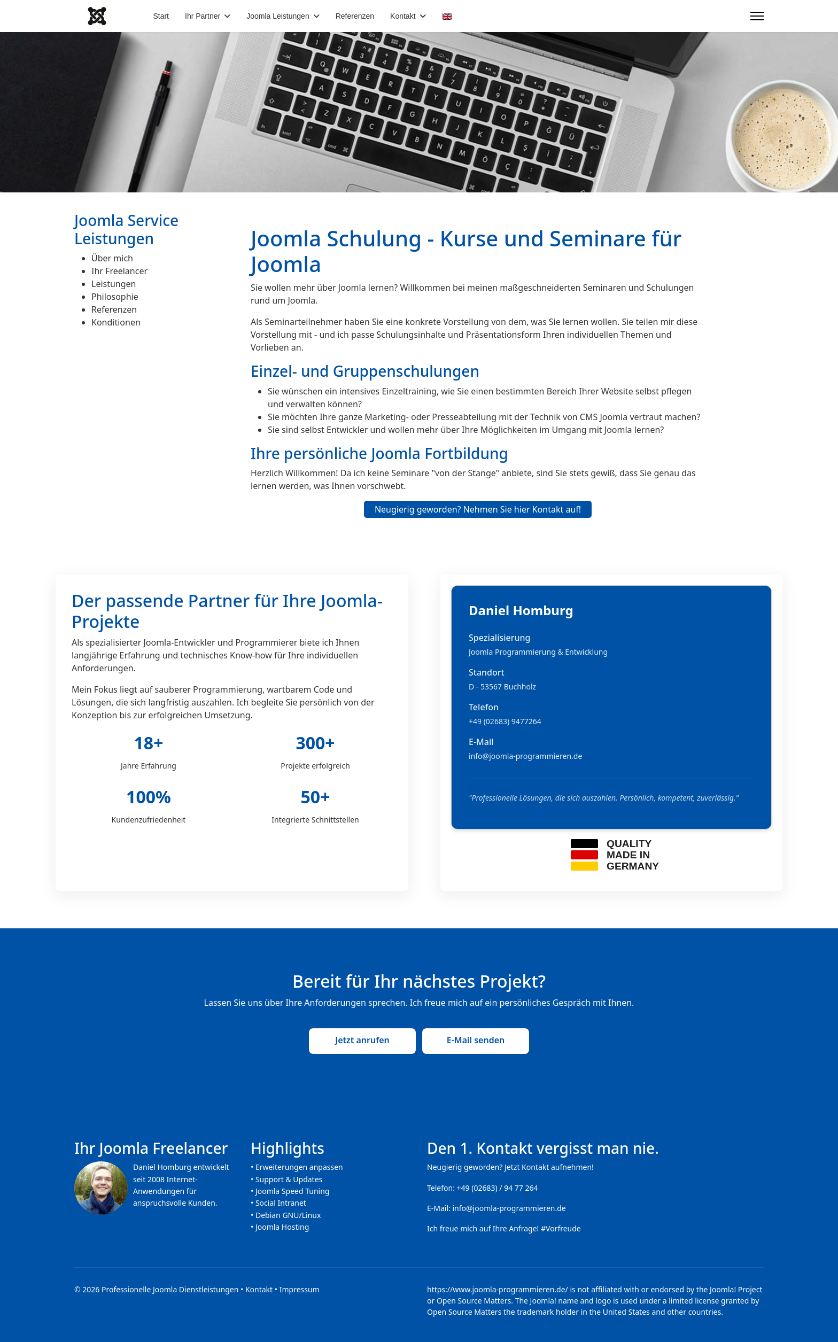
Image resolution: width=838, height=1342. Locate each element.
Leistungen (113, 284)
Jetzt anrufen (362, 1040)
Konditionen (116, 322)
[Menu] (757, 16)
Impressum (300, 1289)
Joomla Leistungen (277, 16)
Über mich (112, 258)
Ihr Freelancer (119, 271)
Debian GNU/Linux (288, 1215)
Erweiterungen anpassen (299, 1167)
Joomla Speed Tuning (292, 1191)
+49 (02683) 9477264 (505, 721)
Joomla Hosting (282, 1227)
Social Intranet (280, 1203)
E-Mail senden (476, 1040)
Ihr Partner (202, 16)
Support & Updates (288, 1179)
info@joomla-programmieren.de (525, 756)
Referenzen (355, 16)
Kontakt (402, 16)
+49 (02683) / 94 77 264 (497, 1188)
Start (161, 16)
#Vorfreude (561, 1228)
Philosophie (114, 296)
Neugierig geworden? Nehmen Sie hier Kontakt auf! (478, 509)
